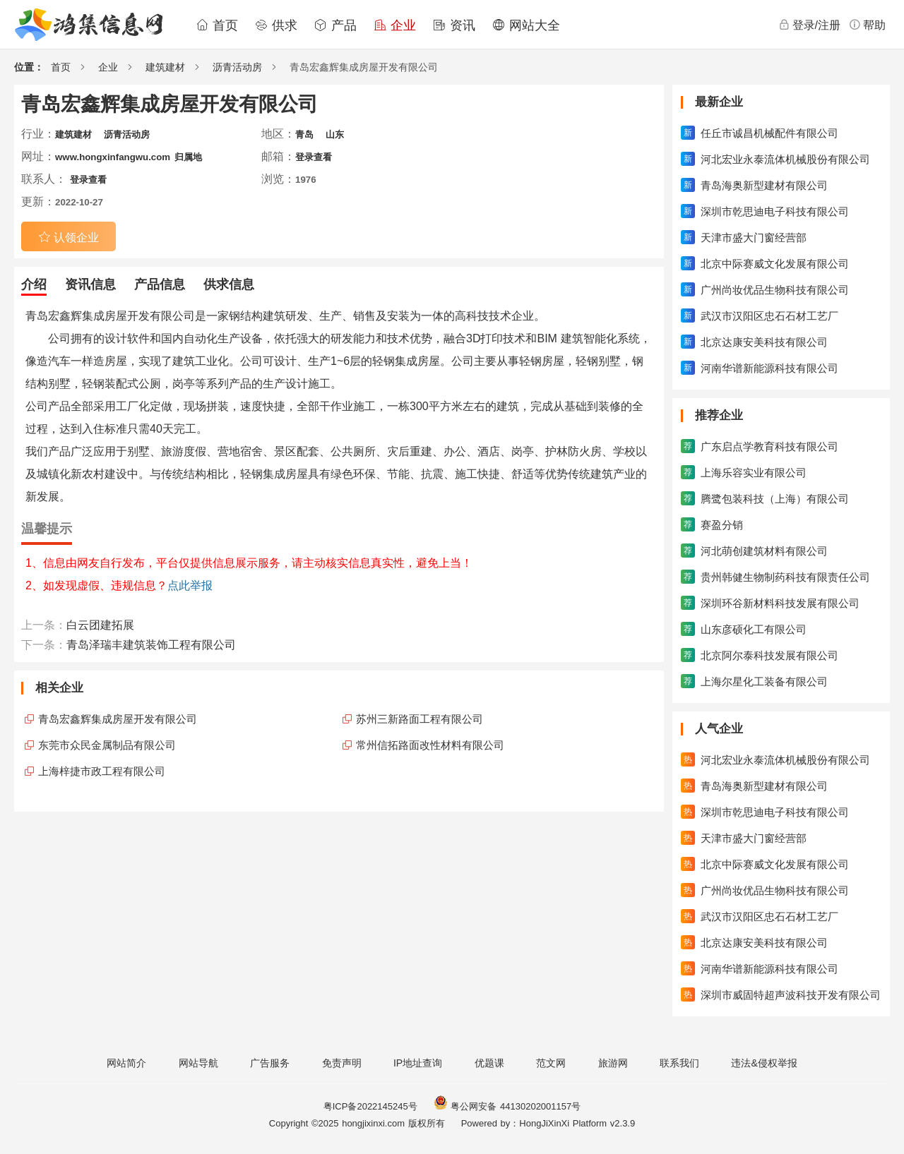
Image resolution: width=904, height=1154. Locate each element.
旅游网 (613, 1063)
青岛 (304, 134)
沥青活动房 (237, 67)
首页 (217, 25)
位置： (29, 67)
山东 (335, 134)
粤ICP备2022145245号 (370, 1106)
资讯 (454, 25)
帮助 (867, 24)
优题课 (489, 1063)
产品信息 (159, 284)
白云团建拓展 (100, 625)
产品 (335, 25)
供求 (276, 25)
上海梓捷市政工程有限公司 (101, 771)
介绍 (34, 284)
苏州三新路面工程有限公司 (419, 719)
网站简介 (126, 1063)
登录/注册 (809, 24)
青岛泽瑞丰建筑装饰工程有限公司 (151, 645)
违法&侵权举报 (764, 1063)
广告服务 (270, 1063)
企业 (395, 25)
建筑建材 (165, 67)
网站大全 (526, 25)
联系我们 (679, 1063)
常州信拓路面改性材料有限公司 (430, 745)
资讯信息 (90, 284)
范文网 (551, 1063)
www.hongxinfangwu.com (112, 157)
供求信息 (228, 284)
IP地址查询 (417, 1063)
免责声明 (342, 1063)
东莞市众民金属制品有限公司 (107, 745)
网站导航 (198, 1063)
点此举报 (190, 585)
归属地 (188, 157)
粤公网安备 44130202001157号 (507, 1106)
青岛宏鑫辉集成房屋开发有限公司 (117, 719)
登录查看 (313, 157)
